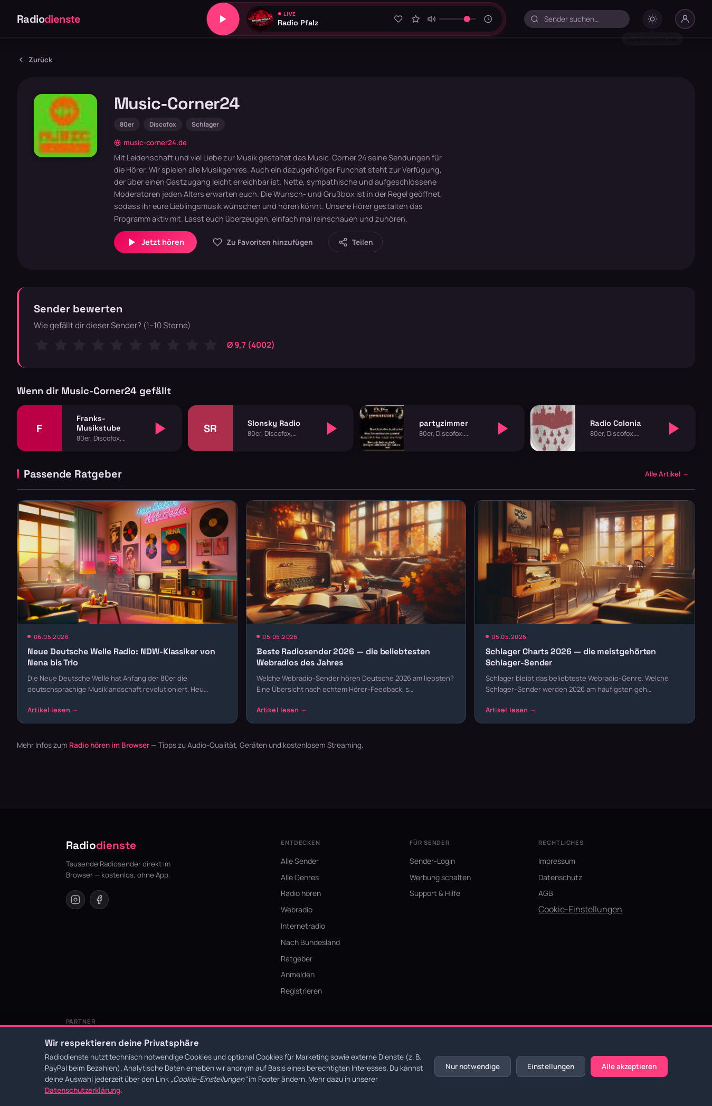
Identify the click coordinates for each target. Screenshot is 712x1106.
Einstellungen (550, 1066)
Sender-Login (432, 861)
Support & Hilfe (435, 893)
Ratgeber (296, 959)
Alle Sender (300, 861)
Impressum (556, 861)
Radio (49, 19)
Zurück (34, 59)
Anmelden (298, 974)
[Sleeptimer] (488, 19)
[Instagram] (75, 899)
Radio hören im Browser (109, 745)
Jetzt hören (155, 242)
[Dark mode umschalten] (652, 19)
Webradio (296, 909)
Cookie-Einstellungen (580, 909)
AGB (545, 893)
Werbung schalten (440, 877)
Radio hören (301, 893)
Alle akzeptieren (629, 1066)
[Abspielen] (160, 428)
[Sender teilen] (355, 242)
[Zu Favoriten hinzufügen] (398, 19)
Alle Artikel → (667, 474)
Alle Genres (300, 877)
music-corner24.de (150, 142)
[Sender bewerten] (416, 19)
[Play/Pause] (222, 19)
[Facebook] (99, 899)
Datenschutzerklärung (82, 1090)
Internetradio (303, 926)
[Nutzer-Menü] (685, 19)
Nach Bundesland (310, 942)
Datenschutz (560, 877)
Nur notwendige (472, 1066)
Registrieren (301, 991)
